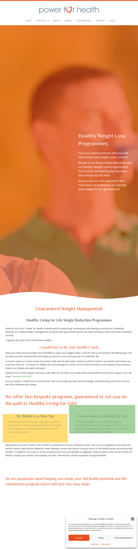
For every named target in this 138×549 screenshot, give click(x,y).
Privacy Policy (106, 544)
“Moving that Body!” (22, 376)
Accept (79, 537)
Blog (112, 20)
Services (41, 20)
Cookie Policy (95, 544)
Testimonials (83, 20)
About (56, 20)
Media (68, 20)
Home (28, 20)
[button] (132, 519)
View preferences (123, 537)
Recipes (100, 20)
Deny (101, 537)
